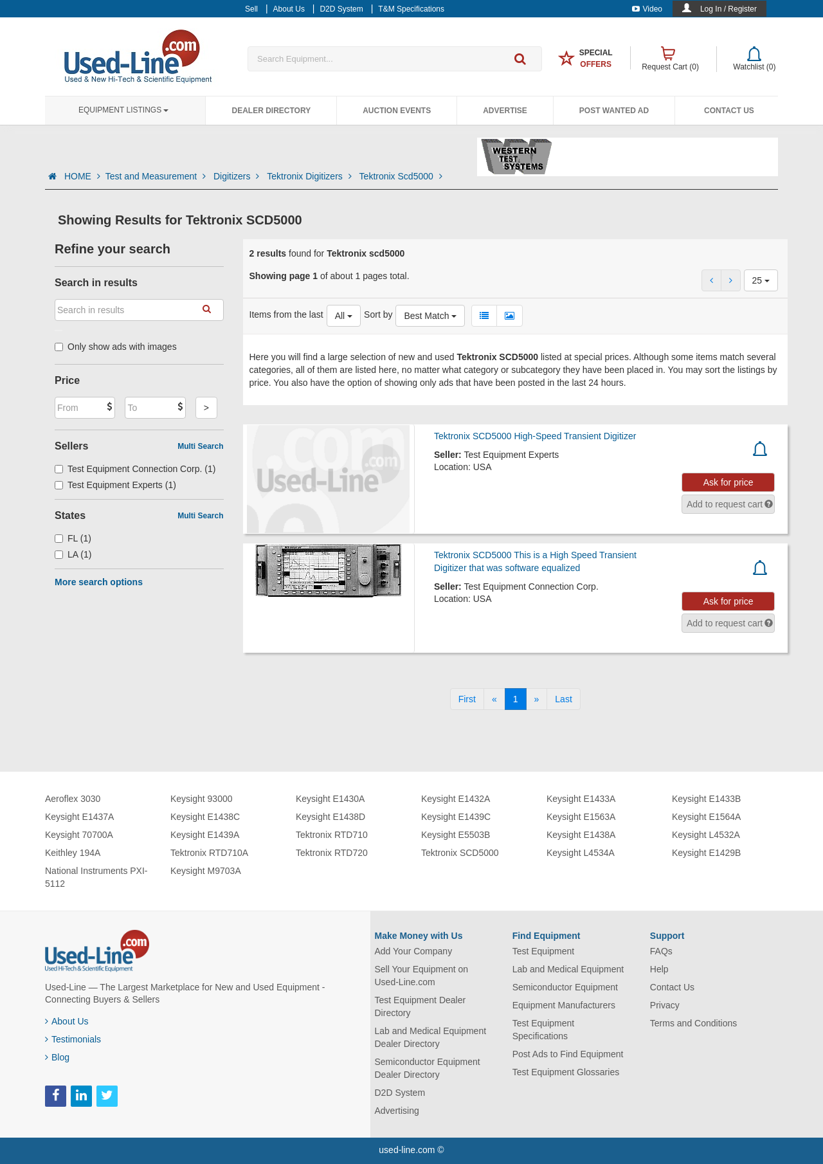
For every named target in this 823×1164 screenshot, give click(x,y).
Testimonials (73, 1039)
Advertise (505, 110)
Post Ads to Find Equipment (568, 1054)
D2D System (400, 1092)
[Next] (537, 699)
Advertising (397, 1110)
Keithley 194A (72, 853)
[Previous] (494, 699)
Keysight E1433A (581, 799)
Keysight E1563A (581, 817)
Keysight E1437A (79, 817)
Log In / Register (728, 9)
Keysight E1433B (706, 799)
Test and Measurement (156, 176)
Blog (57, 1057)
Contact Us (729, 110)
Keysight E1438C (205, 817)
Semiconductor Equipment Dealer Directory (427, 1068)
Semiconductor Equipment (565, 987)
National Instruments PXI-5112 (96, 877)
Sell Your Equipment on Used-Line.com (422, 975)
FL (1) (73, 538)
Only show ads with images (116, 346)
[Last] (563, 699)
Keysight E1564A (706, 817)
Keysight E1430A (330, 799)
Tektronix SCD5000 (460, 853)
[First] (467, 699)
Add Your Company (414, 951)
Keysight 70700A (79, 835)
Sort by (378, 314)
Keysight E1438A (581, 835)
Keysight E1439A (204, 835)
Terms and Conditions (693, 1023)
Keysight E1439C (456, 817)
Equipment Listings (123, 109)
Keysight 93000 (201, 799)
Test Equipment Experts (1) (115, 485)
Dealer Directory (271, 110)
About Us (67, 1021)
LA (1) (73, 554)
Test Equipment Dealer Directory (420, 1006)
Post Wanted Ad (614, 110)
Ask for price (728, 482)
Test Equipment (543, 951)
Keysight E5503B (455, 835)
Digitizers (237, 176)
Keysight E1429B (706, 853)
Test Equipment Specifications (543, 1029)
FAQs (661, 951)
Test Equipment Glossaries (566, 1072)
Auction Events (397, 110)
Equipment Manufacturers (563, 1005)
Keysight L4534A (581, 853)
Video (647, 9)
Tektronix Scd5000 (400, 176)
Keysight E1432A (455, 799)
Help (659, 969)
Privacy (665, 1005)
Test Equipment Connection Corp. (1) (135, 469)
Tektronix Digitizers (310, 176)
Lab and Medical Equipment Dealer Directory (431, 1037)
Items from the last (286, 314)
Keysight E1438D (330, 817)
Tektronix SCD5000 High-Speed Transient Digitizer (535, 436)
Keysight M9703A (205, 871)
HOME (82, 176)
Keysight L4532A (706, 835)
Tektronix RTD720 (332, 853)
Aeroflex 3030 (72, 799)
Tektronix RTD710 (332, 835)
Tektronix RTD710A (209, 853)
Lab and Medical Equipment (568, 969)
